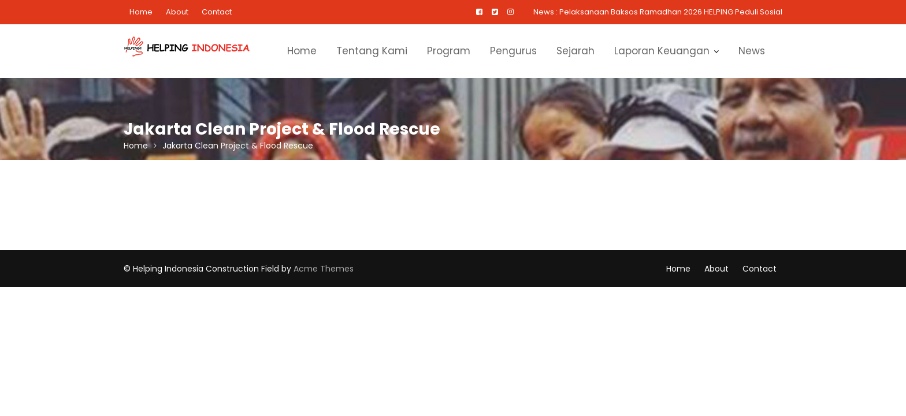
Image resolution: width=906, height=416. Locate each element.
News (751, 51)
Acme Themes (324, 268)
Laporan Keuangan (662, 51)
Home (141, 11)
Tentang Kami (371, 51)
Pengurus (513, 51)
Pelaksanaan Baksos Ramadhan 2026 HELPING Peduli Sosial (670, 11)
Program (448, 51)
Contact (217, 11)
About (177, 11)
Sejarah (575, 51)
